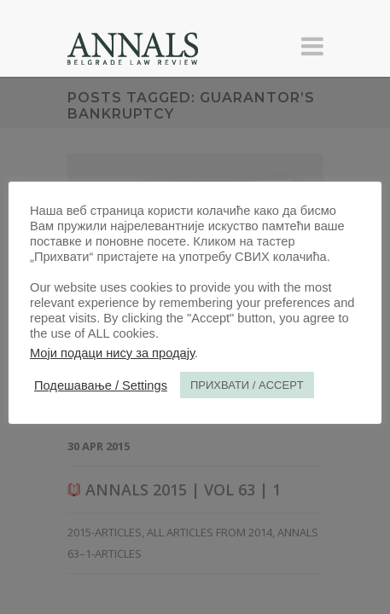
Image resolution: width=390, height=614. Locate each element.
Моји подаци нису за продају (112, 353)
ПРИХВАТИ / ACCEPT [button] (247, 385)
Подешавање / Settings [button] (100, 385)
